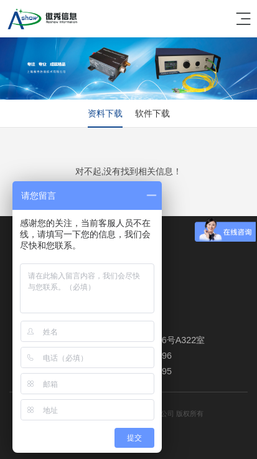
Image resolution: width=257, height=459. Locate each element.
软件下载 (152, 113)
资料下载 (105, 113)
